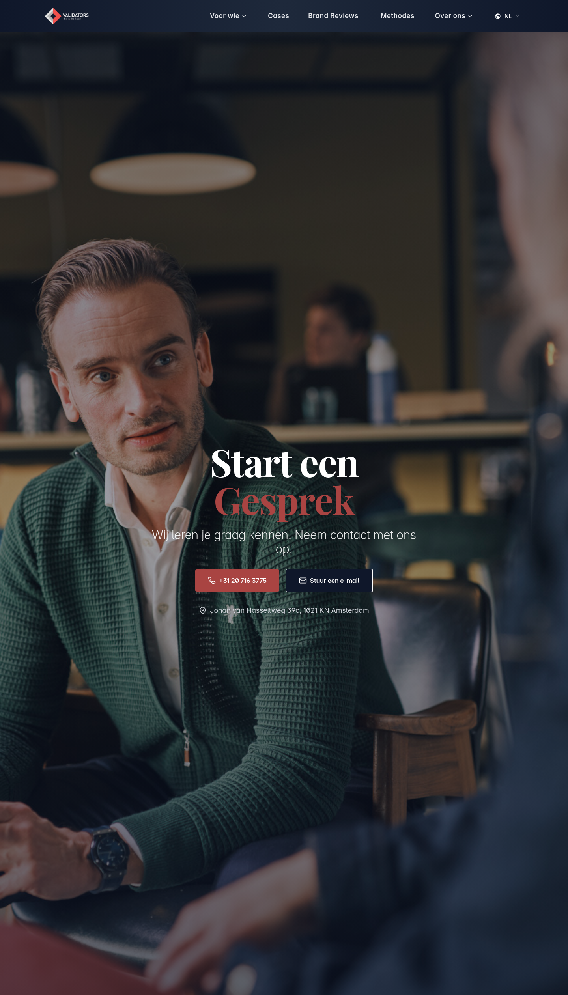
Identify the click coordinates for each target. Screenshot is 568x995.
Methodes (398, 16)
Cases (278, 16)
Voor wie (228, 16)
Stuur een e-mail (329, 580)
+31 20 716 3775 (237, 580)
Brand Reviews (333, 16)
